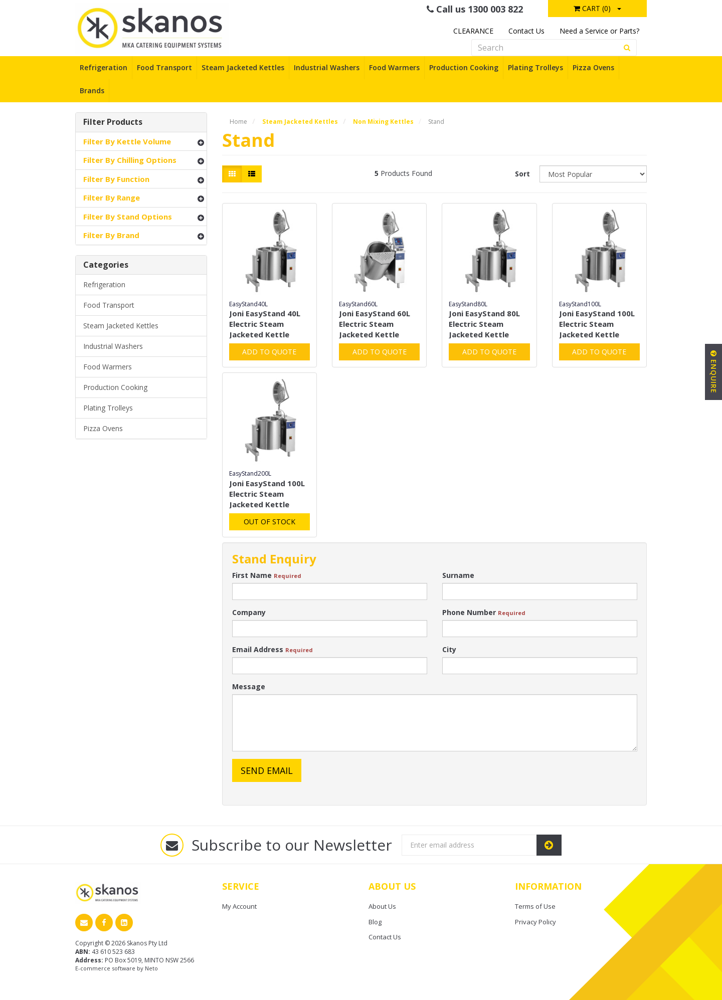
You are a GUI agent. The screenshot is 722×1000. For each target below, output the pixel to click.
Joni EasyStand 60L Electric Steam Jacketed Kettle (374, 323)
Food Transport (164, 67)
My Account (239, 906)
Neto (151, 968)
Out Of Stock (269, 521)
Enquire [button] (713, 371)
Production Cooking (463, 67)
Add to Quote (269, 351)
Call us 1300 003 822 (475, 9)
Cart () (592, 8)
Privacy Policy (535, 921)
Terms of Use (535, 906)
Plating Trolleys (535, 67)
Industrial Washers (326, 67)
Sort (522, 173)
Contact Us (526, 31)
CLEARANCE (473, 31)
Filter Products (112, 122)
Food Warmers (394, 67)
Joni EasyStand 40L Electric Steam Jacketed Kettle (264, 323)
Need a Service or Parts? (599, 31)
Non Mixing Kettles (383, 121)
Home (238, 121)
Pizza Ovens (593, 67)
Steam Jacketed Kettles (243, 67)
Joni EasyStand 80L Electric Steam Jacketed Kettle (484, 323)
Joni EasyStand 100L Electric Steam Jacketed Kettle (597, 323)
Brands (92, 90)
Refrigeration (103, 67)
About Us (382, 906)
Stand (436, 121)
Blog (375, 921)
